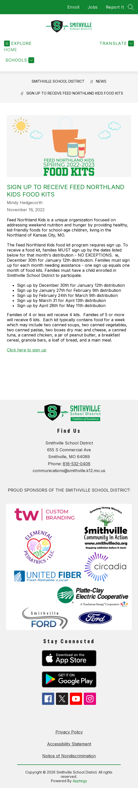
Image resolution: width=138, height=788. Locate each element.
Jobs (93, 7)
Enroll (73, 7)
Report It (115, 7)
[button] (10, 50)
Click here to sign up (26, 349)
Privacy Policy (69, 732)
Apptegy (80, 781)
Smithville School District (58, 81)
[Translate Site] (116, 43)
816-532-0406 (76, 463)
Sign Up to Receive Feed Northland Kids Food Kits (74, 93)
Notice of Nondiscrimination (69, 755)
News (101, 81)
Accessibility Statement (69, 743)
